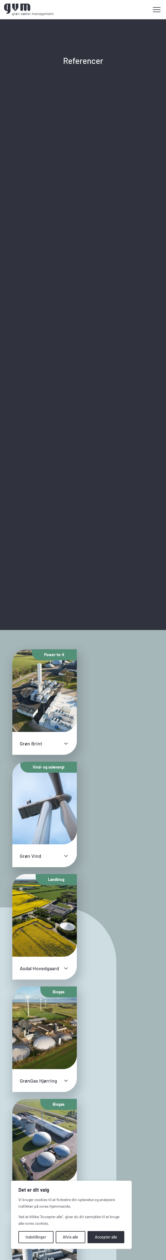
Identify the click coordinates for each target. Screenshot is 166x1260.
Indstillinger (36, 1237)
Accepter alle (106, 1237)
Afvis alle (70, 1237)
